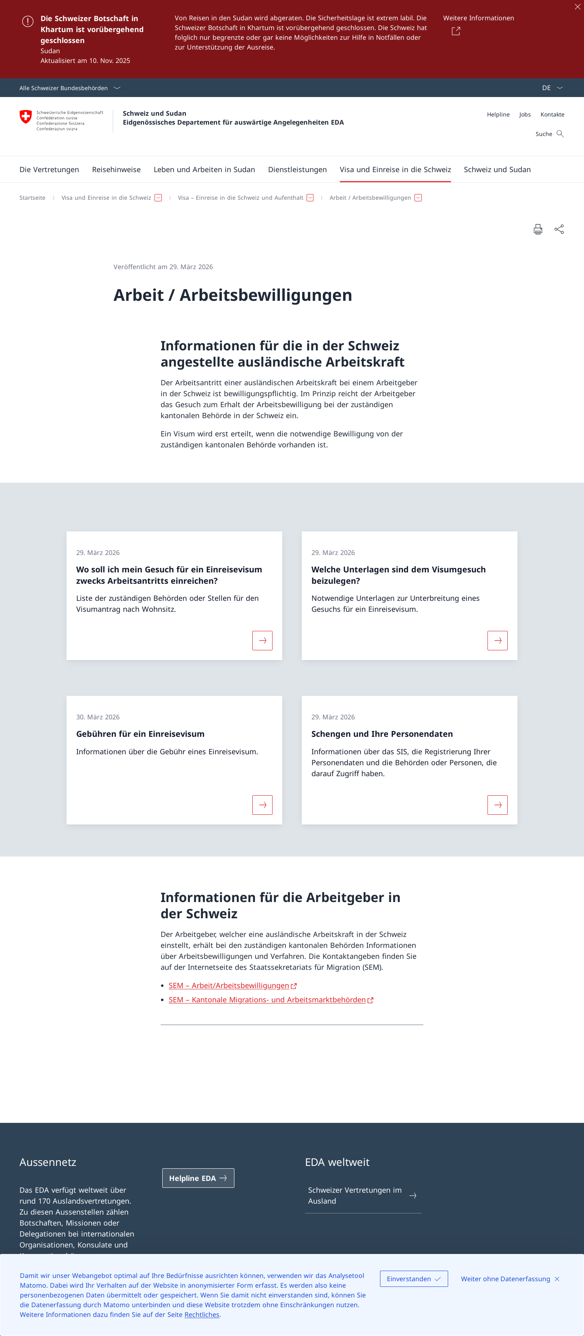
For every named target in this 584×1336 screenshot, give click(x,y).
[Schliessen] (577, 6)
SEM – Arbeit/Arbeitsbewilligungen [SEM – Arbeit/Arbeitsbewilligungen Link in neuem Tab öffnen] (229, 985)
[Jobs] (525, 114)
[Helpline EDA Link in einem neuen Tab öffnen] (198, 1178)
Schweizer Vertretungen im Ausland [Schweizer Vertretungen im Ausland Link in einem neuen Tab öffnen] (363, 1195)
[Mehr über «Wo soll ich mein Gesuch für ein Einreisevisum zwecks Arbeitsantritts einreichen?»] (262, 640)
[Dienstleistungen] (297, 169)
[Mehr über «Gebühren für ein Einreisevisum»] (262, 804)
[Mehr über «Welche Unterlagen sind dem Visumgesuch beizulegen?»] (497, 640)
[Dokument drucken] (537, 229)
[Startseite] (32, 198)
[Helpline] (498, 114)
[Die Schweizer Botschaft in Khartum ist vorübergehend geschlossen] (292, 39)
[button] (49, 169)
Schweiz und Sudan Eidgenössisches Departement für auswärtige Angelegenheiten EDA (233, 118)
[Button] (454, 31)
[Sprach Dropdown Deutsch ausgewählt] (550, 87)
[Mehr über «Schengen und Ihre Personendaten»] (497, 804)
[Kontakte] (552, 114)
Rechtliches (202, 1314)
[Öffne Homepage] (181, 126)
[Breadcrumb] (289, 198)
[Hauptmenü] (285, 169)
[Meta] (525, 114)
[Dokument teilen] (558, 229)
